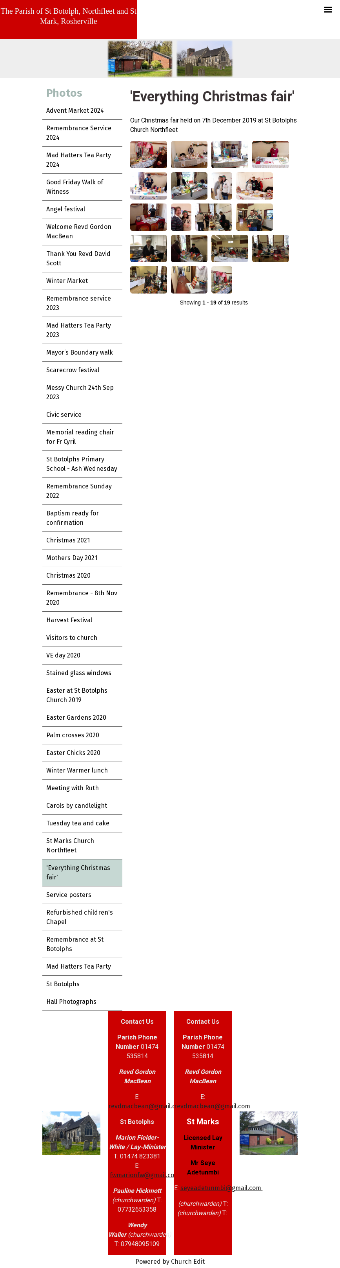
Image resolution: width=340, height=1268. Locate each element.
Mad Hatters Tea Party (78, 966)
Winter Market (67, 281)
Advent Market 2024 (75, 110)
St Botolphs (63, 984)
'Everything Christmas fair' (78, 872)
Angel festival (65, 209)
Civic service (64, 414)
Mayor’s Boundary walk (79, 352)
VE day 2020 (63, 655)
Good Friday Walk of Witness (74, 186)
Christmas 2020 (68, 575)
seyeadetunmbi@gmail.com (221, 1188)
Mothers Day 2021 (71, 558)
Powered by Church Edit (170, 1261)
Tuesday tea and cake (77, 823)
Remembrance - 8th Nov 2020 (81, 597)
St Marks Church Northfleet (70, 845)
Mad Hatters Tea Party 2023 (78, 330)
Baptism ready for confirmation (72, 518)
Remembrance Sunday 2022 (79, 491)
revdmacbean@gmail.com (146, 1106)
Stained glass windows (78, 673)
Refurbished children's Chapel (79, 917)
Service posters (68, 895)
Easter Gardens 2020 (76, 717)
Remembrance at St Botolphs (75, 944)
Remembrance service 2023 (78, 303)
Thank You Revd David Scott (78, 258)
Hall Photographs (71, 1001)
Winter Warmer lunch (77, 770)
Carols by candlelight (76, 805)
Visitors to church (71, 637)
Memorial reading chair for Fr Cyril (80, 437)
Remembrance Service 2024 (78, 132)
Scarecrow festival (72, 370)
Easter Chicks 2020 (73, 752)
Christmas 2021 (68, 540)
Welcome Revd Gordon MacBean (78, 231)
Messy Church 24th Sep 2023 (80, 392)
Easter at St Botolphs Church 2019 (76, 695)
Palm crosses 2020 (72, 735)
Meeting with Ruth (72, 788)
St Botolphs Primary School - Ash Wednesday (81, 464)
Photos (64, 92)
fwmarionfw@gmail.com (145, 1175)
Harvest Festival (69, 620)
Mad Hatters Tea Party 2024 (78, 159)
